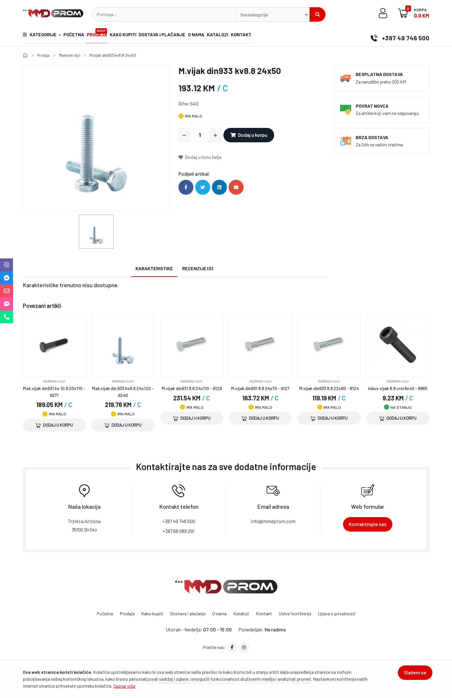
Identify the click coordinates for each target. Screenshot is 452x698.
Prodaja (110, 33)
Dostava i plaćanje (186, 36)
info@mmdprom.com (273, 521)
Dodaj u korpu (247, 135)
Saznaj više (124, 685)
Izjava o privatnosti (344, 613)
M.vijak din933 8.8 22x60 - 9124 (328, 388)
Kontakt (284, 36)
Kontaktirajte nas (368, 524)
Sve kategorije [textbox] (254, 14)
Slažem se (412, 675)
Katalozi (254, 36)
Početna (79, 36)
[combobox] (273, 14)
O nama (227, 36)
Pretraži (317, 14)
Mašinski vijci (72, 55)
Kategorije (40, 36)
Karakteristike (154, 268)
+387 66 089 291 (178, 530)
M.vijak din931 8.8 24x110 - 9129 (191, 388)
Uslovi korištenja (299, 613)
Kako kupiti (141, 36)
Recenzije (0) (197, 268)
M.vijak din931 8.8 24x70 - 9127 (260, 388)
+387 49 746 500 (397, 36)
